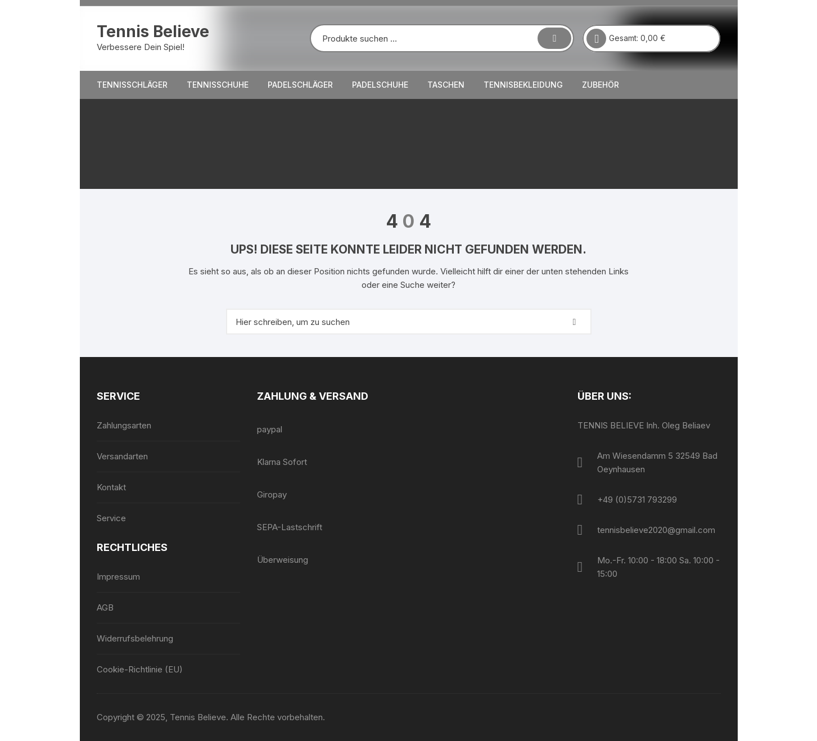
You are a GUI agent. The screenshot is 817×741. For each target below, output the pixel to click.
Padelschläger (300, 84)
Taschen (445, 84)
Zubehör (600, 84)
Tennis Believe (153, 31)
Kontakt (111, 487)
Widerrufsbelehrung (135, 638)
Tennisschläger (132, 84)
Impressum (118, 576)
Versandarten (122, 456)
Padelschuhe (380, 84)
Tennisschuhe (218, 84)
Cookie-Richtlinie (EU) (140, 669)
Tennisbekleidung (523, 84)
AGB (105, 607)
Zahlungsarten (124, 425)
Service (111, 518)
